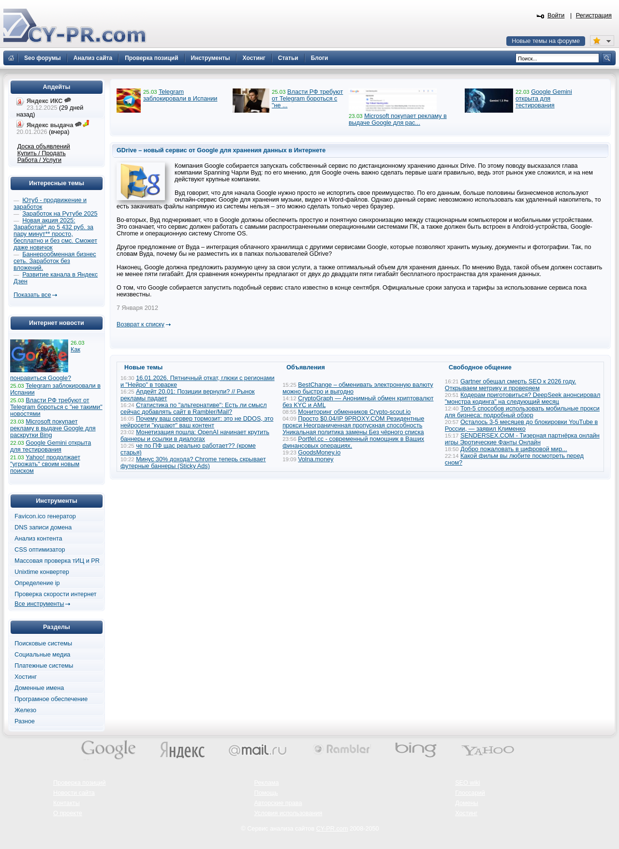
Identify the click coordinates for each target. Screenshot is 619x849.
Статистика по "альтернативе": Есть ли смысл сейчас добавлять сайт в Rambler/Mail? (193, 408)
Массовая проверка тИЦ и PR (57, 560)
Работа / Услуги (39, 160)
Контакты (66, 803)
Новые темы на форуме (546, 41)
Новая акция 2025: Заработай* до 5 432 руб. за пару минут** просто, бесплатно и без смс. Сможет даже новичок (55, 234)
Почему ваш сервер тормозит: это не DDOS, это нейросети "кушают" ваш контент (196, 422)
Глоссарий (470, 793)
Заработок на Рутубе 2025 (59, 213)
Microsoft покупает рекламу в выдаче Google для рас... (398, 119)
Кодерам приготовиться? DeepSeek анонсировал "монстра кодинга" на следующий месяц (523, 398)
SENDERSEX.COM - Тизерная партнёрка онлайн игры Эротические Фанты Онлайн (522, 439)
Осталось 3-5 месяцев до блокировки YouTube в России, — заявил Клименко (521, 425)
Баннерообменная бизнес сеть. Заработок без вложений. (55, 261)
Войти (556, 15)
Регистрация (594, 15)
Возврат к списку (140, 324)
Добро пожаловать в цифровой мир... (513, 449)
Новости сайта (74, 793)
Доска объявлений (43, 146)
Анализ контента (38, 538)
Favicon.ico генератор (45, 516)
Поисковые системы (43, 643)
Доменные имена (39, 688)
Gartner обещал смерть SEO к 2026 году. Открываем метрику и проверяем (510, 385)
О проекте (67, 813)
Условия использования (288, 813)
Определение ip (37, 583)
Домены (466, 803)
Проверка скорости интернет (56, 594)
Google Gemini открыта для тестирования (544, 98)
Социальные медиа (42, 654)
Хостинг (26, 676)
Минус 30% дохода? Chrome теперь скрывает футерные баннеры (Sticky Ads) (193, 462)
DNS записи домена (43, 527)
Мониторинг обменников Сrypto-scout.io (354, 412)
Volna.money (315, 459)
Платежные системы (44, 665)
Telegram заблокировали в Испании (180, 95)
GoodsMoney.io (319, 452)
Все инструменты (39, 603)
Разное (25, 721)
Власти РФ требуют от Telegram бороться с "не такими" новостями (56, 407)
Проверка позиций (79, 782)
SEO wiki (467, 782)
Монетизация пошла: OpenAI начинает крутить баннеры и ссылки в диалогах (194, 435)
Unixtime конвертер (42, 572)
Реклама (266, 782)
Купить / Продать (41, 153)
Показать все (32, 295)
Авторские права (278, 803)
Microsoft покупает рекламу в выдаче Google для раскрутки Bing (53, 428)
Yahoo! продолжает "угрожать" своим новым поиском (45, 464)
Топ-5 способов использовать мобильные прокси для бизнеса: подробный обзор (522, 412)
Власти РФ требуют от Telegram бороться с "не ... (307, 98)
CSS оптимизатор (40, 549)
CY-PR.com (332, 828)
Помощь (266, 793)
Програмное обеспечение (51, 699)
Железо (25, 710)
